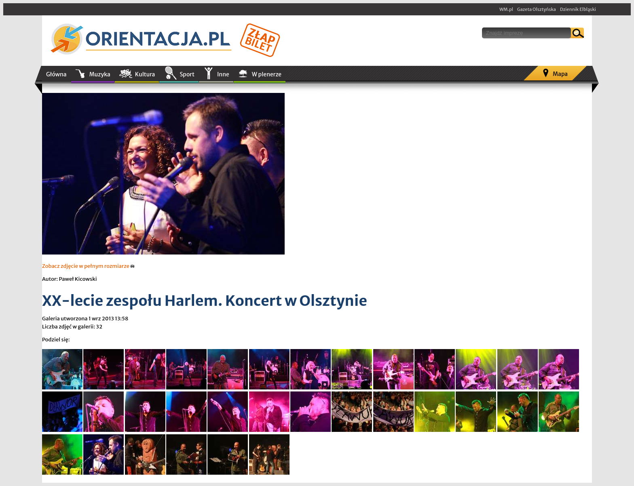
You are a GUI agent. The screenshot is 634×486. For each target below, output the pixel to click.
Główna (56, 74)
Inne (223, 74)
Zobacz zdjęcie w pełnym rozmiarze (88, 266)
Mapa (560, 74)
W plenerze (266, 74)
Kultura (145, 74)
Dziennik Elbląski (578, 9)
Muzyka (99, 74)
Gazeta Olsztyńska (536, 9)
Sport (187, 74)
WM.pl (506, 9)
